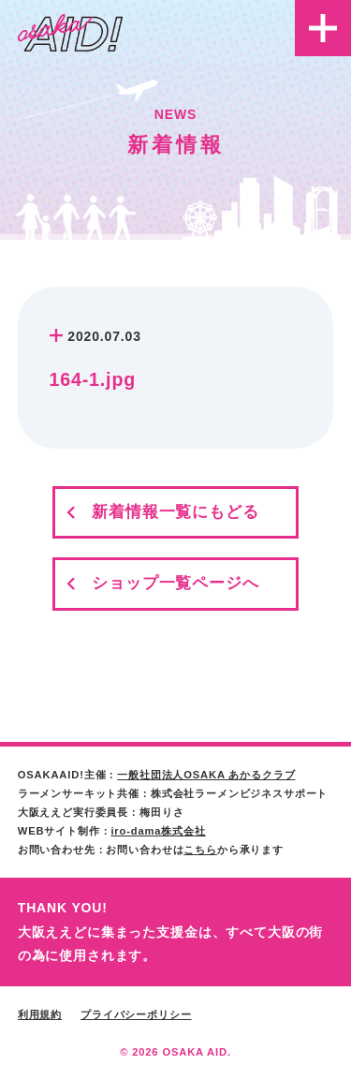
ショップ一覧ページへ (175, 583)
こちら (200, 849)
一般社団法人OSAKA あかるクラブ (206, 774)
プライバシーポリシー (135, 1014)
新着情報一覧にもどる (175, 512)
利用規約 (40, 1014)
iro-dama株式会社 (157, 830)
